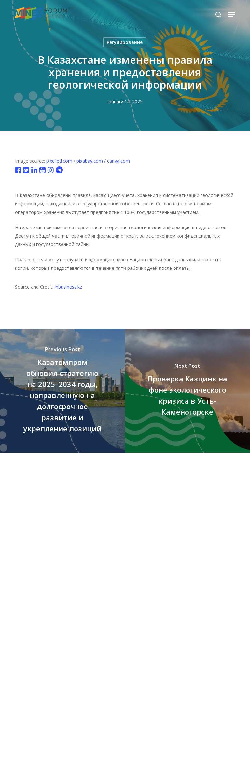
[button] (231, 14)
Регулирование (125, 42)
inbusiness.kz (68, 287)
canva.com (118, 161)
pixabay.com (89, 161)
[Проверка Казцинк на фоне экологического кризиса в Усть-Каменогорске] (187, 391)
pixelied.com (59, 161)
